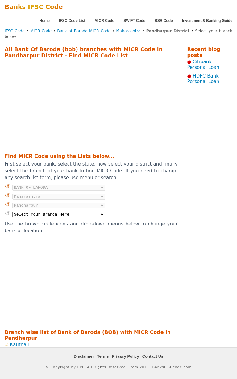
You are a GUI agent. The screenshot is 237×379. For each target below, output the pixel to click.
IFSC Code (15, 30)
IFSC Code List (72, 21)
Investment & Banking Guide (207, 21)
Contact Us (153, 356)
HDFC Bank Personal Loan (203, 78)
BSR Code (164, 21)
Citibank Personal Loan (203, 64)
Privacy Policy (125, 356)
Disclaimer (84, 356)
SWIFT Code (134, 21)
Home (45, 21)
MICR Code (104, 21)
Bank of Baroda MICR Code (83, 30)
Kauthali (19, 344)
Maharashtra (128, 30)
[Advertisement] (83, 105)
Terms (103, 356)
